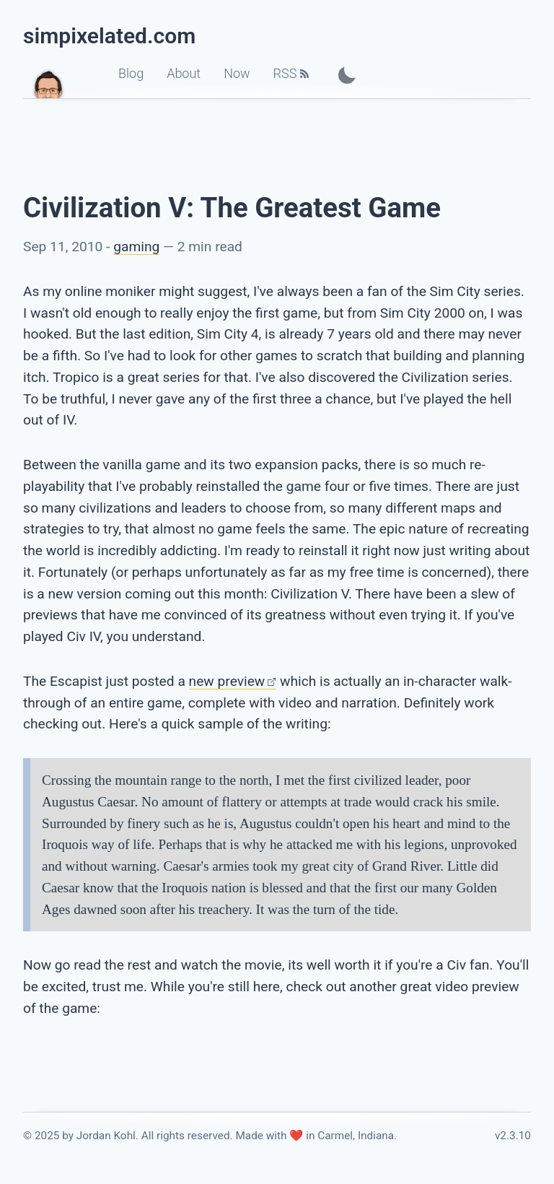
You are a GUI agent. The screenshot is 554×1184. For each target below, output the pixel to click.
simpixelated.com (109, 35)
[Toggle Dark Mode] (347, 75)
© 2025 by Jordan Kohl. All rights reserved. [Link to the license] (128, 1135)
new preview (227, 681)
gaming (136, 246)
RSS (285, 73)
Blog (131, 73)
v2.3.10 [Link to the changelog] (513, 1135)
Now (237, 73)
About (184, 73)
